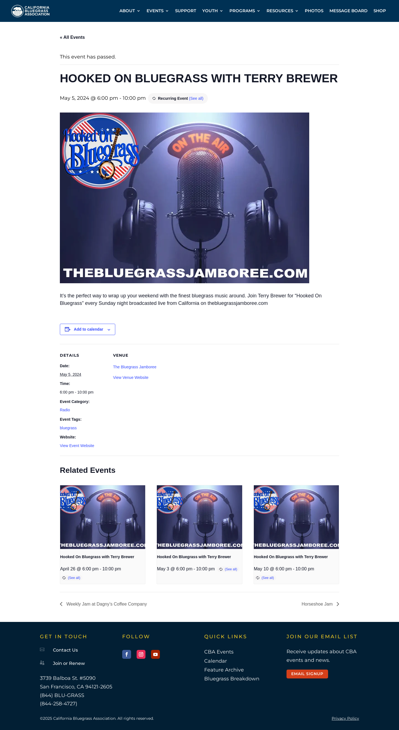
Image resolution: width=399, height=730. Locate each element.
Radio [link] (65, 410)
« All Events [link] (72, 37)
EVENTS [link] (155, 10)
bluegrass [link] (68, 428)
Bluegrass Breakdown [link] (231, 679)
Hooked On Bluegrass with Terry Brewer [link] (97, 557)
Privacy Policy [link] (345, 718)
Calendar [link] (215, 661)
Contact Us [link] (65, 650)
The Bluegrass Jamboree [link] (134, 367)
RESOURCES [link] (280, 10)
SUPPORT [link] (185, 10)
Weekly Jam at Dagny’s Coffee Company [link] (106, 604)
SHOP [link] (380, 10)
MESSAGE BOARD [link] (348, 10)
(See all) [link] (196, 98)
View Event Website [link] (77, 445)
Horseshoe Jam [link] (318, 604)
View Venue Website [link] (131, 377)
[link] (30, 11)
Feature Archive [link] (224, 670)
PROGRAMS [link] (242, 10)
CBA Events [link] (219, 652)
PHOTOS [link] (314, 10)
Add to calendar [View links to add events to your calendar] (88, 329)
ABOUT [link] (127, 10)
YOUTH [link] (210, 10)
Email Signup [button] (307, 673)
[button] (126, 654)
